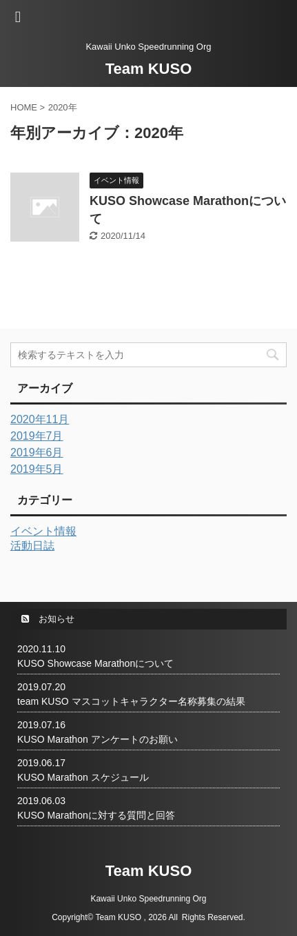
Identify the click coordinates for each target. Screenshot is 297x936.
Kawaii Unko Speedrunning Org (148, 899)
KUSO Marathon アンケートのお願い (97, 739)
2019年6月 (36, 452)
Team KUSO (148, 68)
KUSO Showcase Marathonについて (95, 663)
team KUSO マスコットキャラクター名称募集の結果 (131, 701)
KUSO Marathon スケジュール (83, 777)
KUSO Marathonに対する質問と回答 (96, 815)
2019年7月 (36, 436)
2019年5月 (36, 469)
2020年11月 (39, 419)
